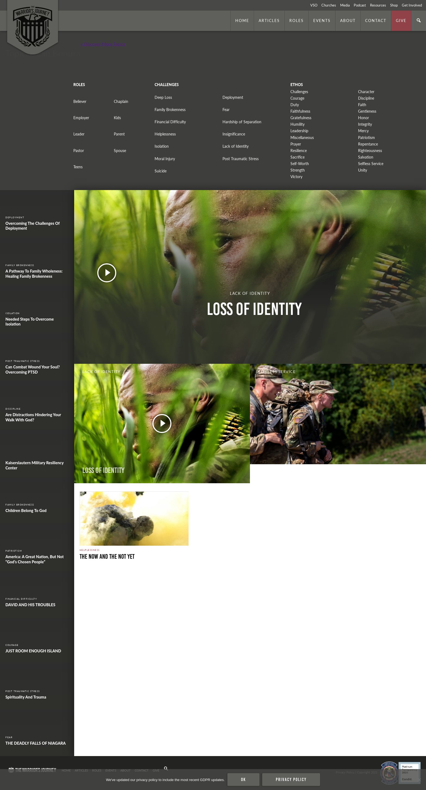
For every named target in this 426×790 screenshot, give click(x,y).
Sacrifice (297, 157)
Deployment (233, 97)
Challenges (299, 91)
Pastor (78, 150)
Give (401, 20)
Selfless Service (370, 163)
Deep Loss (163, 97)
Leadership (299, 130)
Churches (328, 5)
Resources (378, 5)
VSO (313, 5)
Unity (362, 170)
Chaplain (121, 101)
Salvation (365, 157)
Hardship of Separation (242, 121)
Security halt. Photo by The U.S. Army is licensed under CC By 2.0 (117, 749)
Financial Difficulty (170, 121)
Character (366, 91)
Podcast (360, 5)
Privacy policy (291, 779)
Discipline (366, 98)
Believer (79, 101)
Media (345, 5)
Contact (375, 20)
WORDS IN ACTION (279, 470)
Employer (81, 117)
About (348, 20)
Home (242, 20)
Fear (226, 109)
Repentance (368, 144)
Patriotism (366, 137)
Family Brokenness (170, 109)
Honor (363, 117)
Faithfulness (300, 111)
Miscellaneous (302, 137)
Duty (294, 104)
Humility (297, 124)
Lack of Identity (236, 146)
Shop (394, 5)
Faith (362, 104)
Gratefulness (300, 117)
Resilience (298, 150)
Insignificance (234, 134)
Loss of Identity (103, 470)
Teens (78, 166)
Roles (296, 20)
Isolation (162, 146)
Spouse (120, 150)
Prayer (295, 144)
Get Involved (412, 5)
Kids (117, 117)
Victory (296, 176)
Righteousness (370, 150)
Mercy (363, 130)
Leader (78, 134)
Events (322, 20)
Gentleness (367, 111)
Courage (297, 98)
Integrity (365, 124)
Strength (297, 170)
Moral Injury (165, 158)
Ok (243, 779)
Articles (269, 20)
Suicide (161, 170)
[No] (419, 779)
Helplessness (165, 134)
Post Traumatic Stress (241, 158)
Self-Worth (299, 163)
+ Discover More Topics (102, 44)
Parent (119, 134)
